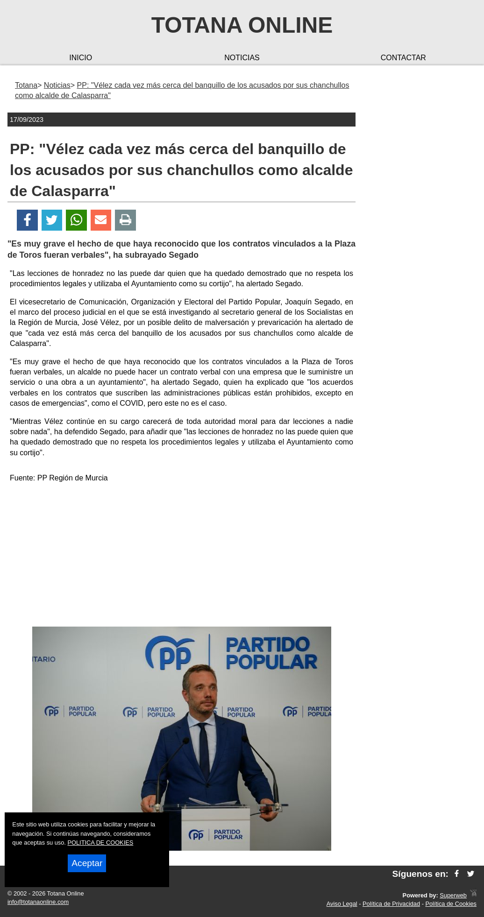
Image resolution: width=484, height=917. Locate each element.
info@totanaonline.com (38, 901)
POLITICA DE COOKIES (100, 842)
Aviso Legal (342, 903)
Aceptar (86, 863)
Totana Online (242, 25)
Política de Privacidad (391, 903)
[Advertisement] (182, 556)
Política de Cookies (451, 903)
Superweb (453, 895)
